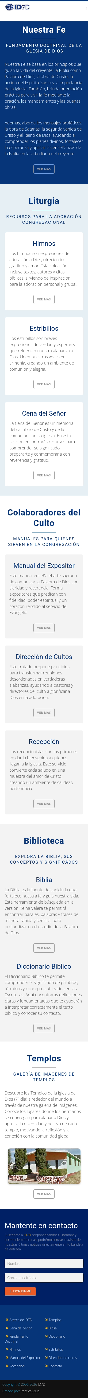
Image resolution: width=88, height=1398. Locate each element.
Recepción (44, 742)
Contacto (55, 1366)
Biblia (44, 880)
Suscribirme (20, 1291)
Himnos (44, 243)
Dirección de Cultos (44, 657)
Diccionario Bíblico (44, 966)
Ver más (44, 169)
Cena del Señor (44, 413)
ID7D (27, 1235)
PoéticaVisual (30, 1391)
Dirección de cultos (63, 1357)
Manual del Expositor (44, 566)
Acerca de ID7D (20, 1320)
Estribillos (44, 328)
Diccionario (57, 1336)
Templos (44, 1059)
